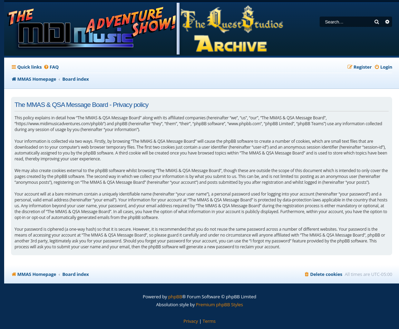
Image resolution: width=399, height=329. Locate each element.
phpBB (175, 296)
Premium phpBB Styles (219, 304)
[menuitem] (51, 67)
